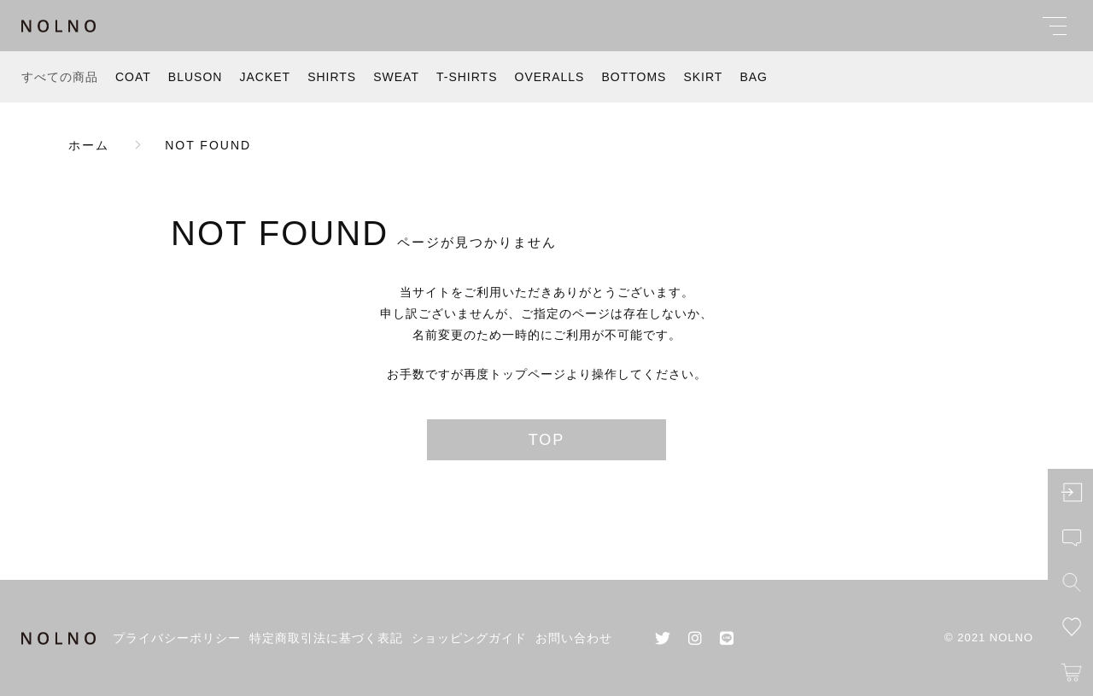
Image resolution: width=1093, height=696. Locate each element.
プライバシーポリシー (177, 638)
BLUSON (195, 77)
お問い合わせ (573, 638)
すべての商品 (59, 77)
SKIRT (702, 77)
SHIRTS (331, 77)
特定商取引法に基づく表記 (326, 638)
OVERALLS (550, 77)
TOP (547, 439)
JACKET (264, 77)
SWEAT (396, 77)
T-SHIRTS (467, 77)
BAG (753, 77)
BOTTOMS (633, 77)
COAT (133, 77)
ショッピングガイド (469, 638)
